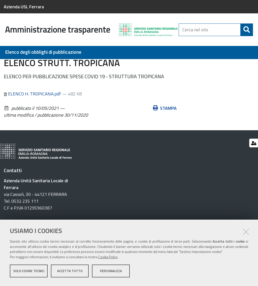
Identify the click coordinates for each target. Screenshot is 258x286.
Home (7, 65)
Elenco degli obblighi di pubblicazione (43, 52)
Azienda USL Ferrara (24, 6)
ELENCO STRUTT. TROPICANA (224, 64)
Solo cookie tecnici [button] (28, 272)
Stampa (165, 135)
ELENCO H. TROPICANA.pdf (33, 121)
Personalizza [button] (111, 272)
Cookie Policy (108, 259)
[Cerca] (246, 29)
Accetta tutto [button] (70, 272)
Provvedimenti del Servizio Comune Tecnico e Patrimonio (140, 64)
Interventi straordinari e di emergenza (48, 64)
